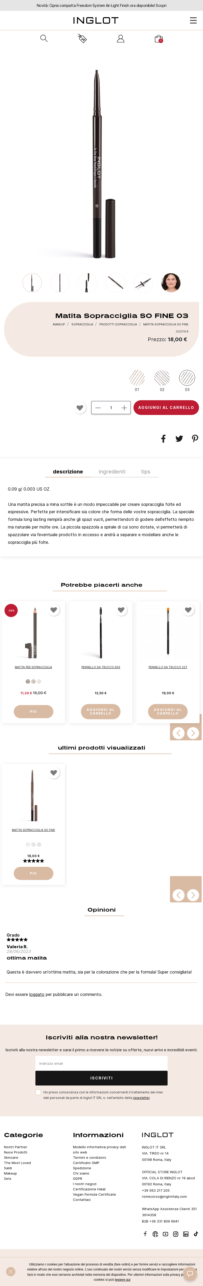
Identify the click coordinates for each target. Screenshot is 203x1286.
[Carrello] (159, 39)
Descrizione (68, 471)
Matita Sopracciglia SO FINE (33, 830)
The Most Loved (17, 1163)
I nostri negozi (84, 1184)
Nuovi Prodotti (15, 1152)
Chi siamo (81, 1173)
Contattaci (82, 1199)
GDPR (77, 1178)
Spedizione (82, 1168)
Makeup (10, 1173)
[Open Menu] (193, 20)
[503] (28, 681)
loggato (36, 994)
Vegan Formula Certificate (94, 1194)
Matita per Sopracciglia (33, 667)
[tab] (101, 517)
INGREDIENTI (112, 471)
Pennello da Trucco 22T (168, 667)
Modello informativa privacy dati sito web (99, 1149)
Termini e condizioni (89, 1157)
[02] (162, 380)
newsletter (141, 1098)
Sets (7, 1178)
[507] (39, 681)
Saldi (8, 1168)
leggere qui (122, 1280)
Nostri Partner (15, 1147)
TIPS (145, 471)
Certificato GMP (86, 1163)
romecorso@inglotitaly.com (164, 1196)
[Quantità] (111, 407)
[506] (33, 681)
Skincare (11, 1157)
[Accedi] (121, 39)
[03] (187, 380)
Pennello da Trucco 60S (100, 667)
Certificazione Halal (89, 1189)
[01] (137, 380)
